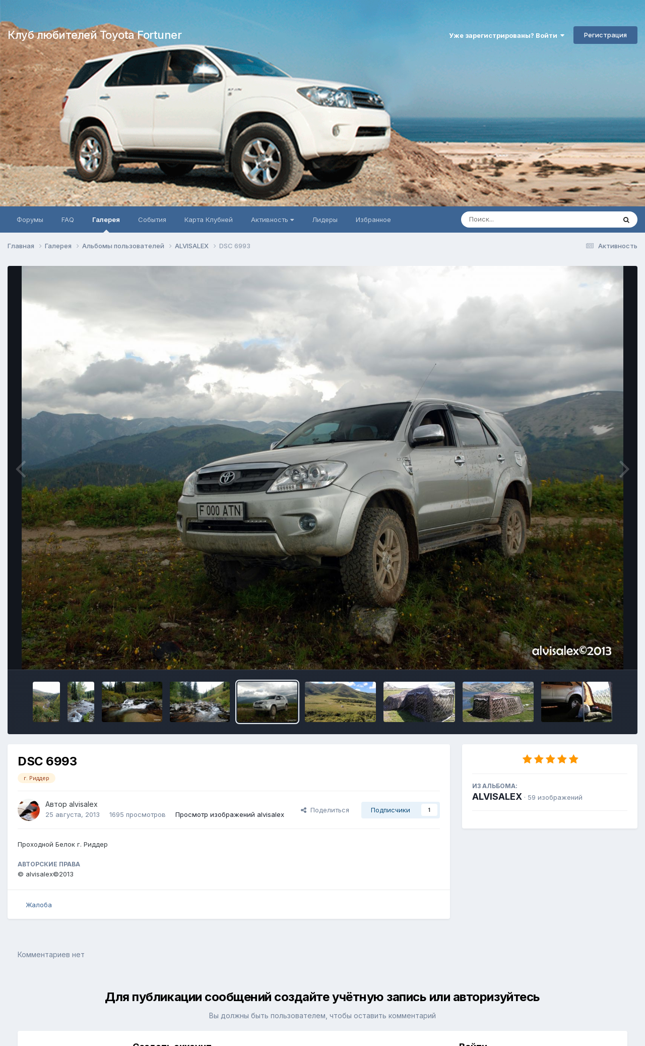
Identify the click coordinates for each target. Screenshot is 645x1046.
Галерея (106, 224)
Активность (272, 219)
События (152, 219)
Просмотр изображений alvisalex (229, 814)
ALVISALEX (497, 796)
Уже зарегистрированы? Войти (506, 35)
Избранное (373, 219)
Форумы (30, 219)
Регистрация (605, 35)
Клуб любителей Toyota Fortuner (94, 34)
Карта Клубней (208, 219)
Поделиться (325, 810)
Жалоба (39, 905)
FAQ (67, 219)
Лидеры (325, 219)
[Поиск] (519, 219)
